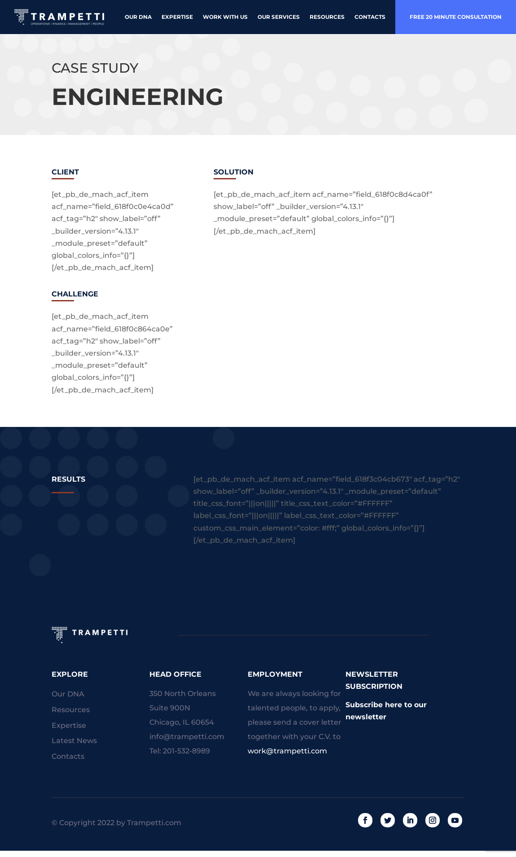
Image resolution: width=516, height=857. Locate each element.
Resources (327, 16)
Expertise (177, 16)
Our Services (279, 16)
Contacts (369, 16)
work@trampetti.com (287, 751)
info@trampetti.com (186, 736)
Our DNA (138, 16)
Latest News (74, 741)
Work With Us (225, 16)
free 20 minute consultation (456, 16)
